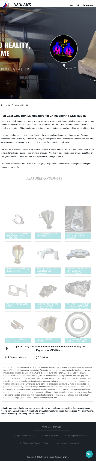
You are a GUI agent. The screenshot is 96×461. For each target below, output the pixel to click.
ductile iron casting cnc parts (31, 408)
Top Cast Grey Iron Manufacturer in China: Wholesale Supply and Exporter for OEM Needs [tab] (45, 348)
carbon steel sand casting (56, 408)
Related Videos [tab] (15, 357)
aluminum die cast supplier (69, 443)
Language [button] (88, 5)
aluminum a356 (52, 436)
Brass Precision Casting (82, 411)
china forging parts (9, 408)
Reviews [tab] (42, 357)
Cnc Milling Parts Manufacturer (31, 414)
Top (89, 454)
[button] (71, 5)
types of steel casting (26, 436)
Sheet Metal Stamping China (35, 443)
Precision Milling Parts (28, 411)
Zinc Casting (73, 408)
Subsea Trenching (9, 414)
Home (7, 105)
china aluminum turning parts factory (55, 411)
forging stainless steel (77, 436)
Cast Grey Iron (21, 105)
